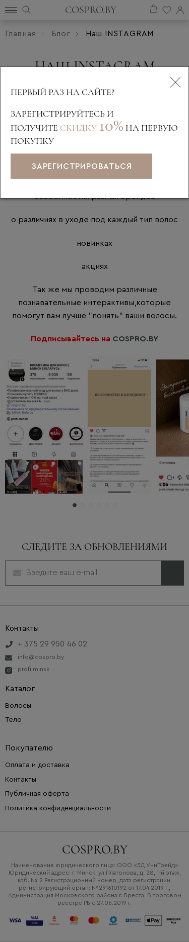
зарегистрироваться (81, 166)
